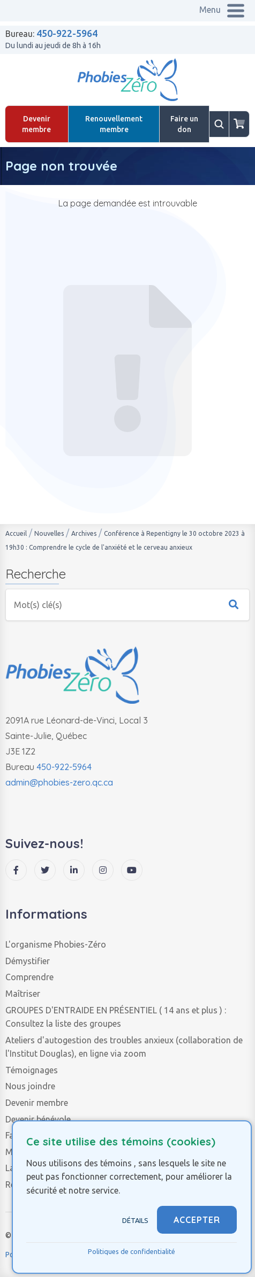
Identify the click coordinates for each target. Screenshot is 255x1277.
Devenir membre (36, 124)
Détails (135, 1220)
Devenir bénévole (38, 1119)
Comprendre (29, 977)
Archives (83, 533)
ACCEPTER (197, 1219)
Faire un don (184, 124)
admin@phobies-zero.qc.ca (59, 782)
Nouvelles (49, 533)
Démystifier (27, 961)
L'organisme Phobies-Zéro (55, 944)
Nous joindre (30, 1086)
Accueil (16, 533)
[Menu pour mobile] (223, 10)
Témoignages (31, 1070)
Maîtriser (22, 993)
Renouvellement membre (113, 124)
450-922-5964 (67, 33)
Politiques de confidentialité (131, 1251)
